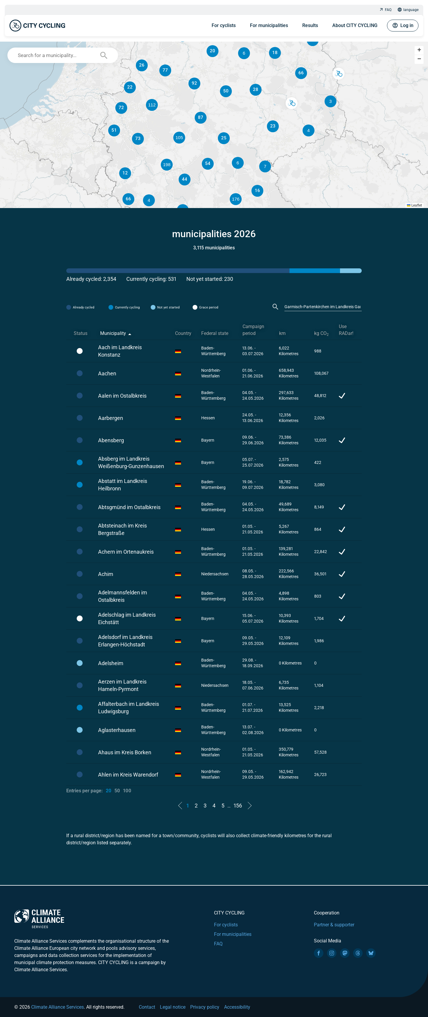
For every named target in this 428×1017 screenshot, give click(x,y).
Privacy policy (204, 1007)
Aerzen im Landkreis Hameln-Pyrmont (122, 685)
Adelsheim (110, 663)
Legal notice (172, 1007)
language (407, 10)
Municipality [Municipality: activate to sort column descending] (113, 333)
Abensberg (111, 440)
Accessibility (237, 1007)
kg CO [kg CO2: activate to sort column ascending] (321, 333)
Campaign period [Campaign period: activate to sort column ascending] (253, 330)
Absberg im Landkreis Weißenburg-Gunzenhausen (131, 462)
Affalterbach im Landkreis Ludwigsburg (128, 707)
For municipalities (269, 25)
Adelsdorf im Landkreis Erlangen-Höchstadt (125, 641)
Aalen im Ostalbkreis (122, 396)
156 (238, 805)
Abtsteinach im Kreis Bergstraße (122, 529)
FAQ (385, 10)
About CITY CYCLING (354, 25)
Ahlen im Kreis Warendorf (128, 775)
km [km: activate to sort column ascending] (282, 333)
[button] (265, 166)
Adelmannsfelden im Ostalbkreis (122, 596)
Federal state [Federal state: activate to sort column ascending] (214, 333)
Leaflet (414, 205)
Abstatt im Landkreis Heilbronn (122, 485)
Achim (105, 574)
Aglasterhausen (117, 730)
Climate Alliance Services (57, 1007)
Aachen (107, 373)
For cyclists (224, 25)
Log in (402, 25)
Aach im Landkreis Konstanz (120, 351)
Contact (147, 1007)
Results (310, 25)
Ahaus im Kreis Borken (124, 752)
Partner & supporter (334, 925)
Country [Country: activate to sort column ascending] (183, 333)
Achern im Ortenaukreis (126, 552)
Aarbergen (110, 418)
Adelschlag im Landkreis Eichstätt (127, 618)
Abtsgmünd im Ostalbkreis (129, 507)
